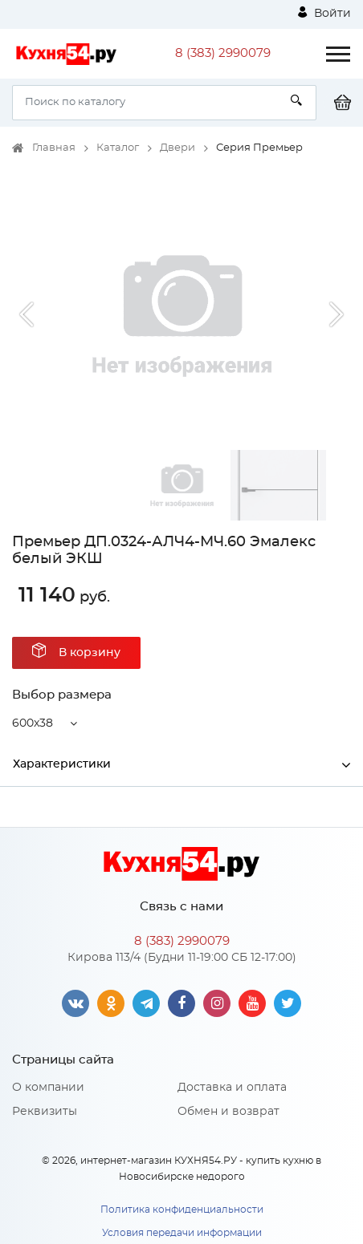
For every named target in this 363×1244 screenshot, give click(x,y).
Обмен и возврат (228, 1111)
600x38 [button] (32, 723)
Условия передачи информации (182, 1233)
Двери (177, 148)
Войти (324, 12)
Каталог (117, 148)
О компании (48, 1087)
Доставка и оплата (232, 1087)
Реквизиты (44, 1111)
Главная (53, 148)
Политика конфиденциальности (181, 1209)
